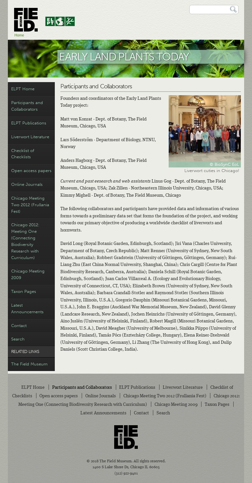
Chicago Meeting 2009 (28, 274)
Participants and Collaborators (27, 106)
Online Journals (27, 184)
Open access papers (31, 170)
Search (18, 339)
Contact (19, 325)
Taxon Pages (23, 291)
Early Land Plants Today (124, 56)
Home (19, 35)
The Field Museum (29, 364)
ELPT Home (22, 88)
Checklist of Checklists (22, 154)
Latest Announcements (27, 308)
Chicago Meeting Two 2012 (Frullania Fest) (30, 205)
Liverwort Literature (30, 136)
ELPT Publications (28, 123)
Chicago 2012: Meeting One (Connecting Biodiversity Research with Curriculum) (25, 241)
